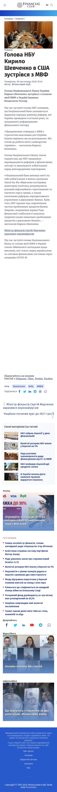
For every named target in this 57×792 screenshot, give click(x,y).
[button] (52, 5)
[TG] (35, 391)
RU (47, 5)
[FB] (19, 391)
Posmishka (31, 787)
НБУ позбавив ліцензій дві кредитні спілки (34, 465)
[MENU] (4, 5)
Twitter (39, 378)
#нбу (31, 386)
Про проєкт (28, 751)
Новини (8, 50)
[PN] (40, 391)
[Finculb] (7, 625)
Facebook (49, 378)
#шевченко (19, 386)
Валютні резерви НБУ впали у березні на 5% (35, 445)
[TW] (24, 391)
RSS (28, 768)
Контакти (28, 764)
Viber (30, 378)
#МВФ (40, 386)
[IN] (29, 391)
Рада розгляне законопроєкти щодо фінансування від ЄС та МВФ (36, 456)
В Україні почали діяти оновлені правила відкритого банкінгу (32, 477)
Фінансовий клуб (21, 84)
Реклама (29, 755)
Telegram (21, 378)
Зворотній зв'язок (28, 759)
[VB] (45, 391)
